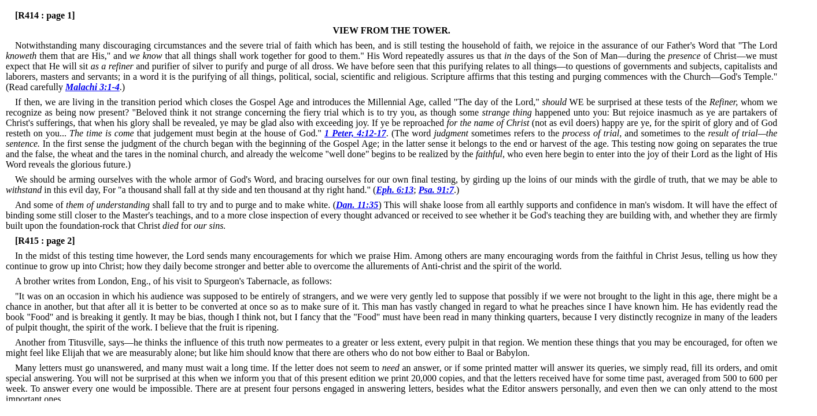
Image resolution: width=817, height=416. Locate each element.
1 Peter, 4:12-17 (355, 133)
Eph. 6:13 (394, 190)
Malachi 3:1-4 (92, 87)
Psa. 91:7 (436, 190)
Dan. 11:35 (357, 205)
